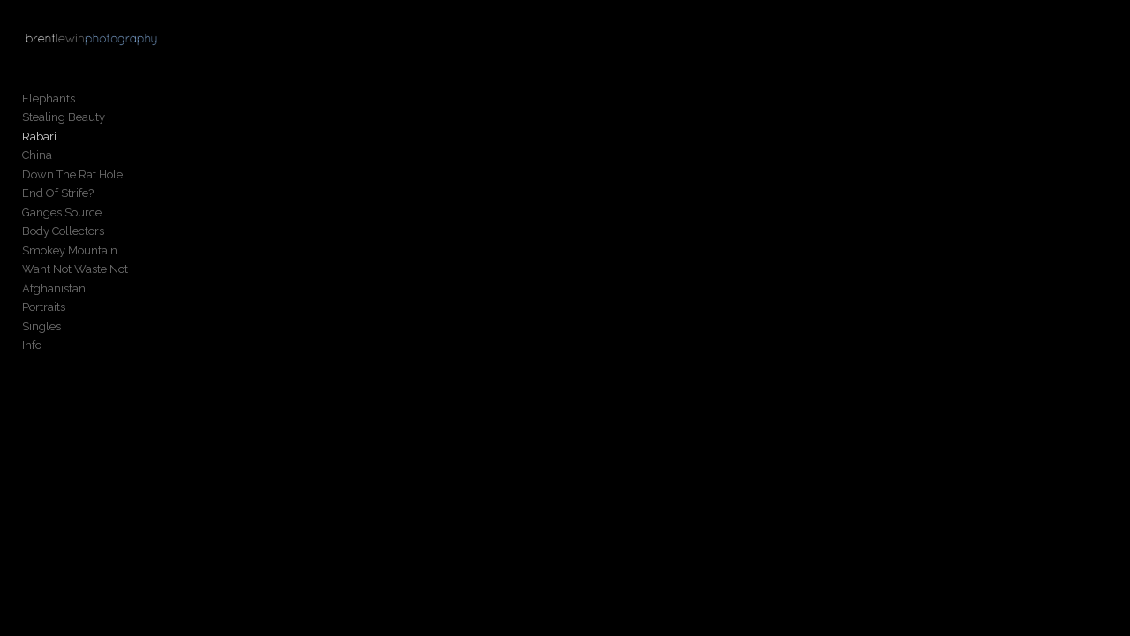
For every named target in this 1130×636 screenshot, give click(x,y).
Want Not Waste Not (75, 274)
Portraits (43, 312)
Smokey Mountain (69, 254)
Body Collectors (63, 236)
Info (31, 350)
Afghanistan (54, 292)
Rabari (39, 141)
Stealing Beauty (63, 122)
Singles (41, 330)
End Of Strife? (58, 198)
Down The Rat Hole (72, 179)
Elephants (48, 103)
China (37, 160)
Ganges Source (62, 216)
